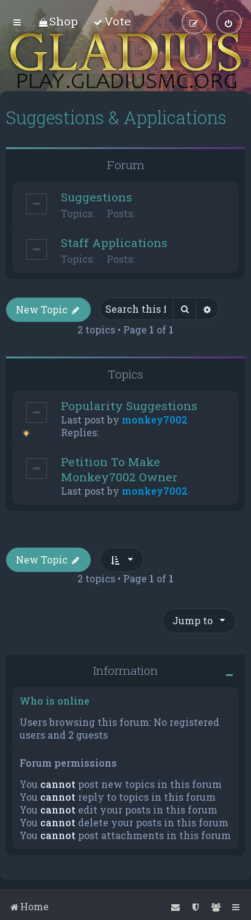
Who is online (54, 700)
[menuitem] (58, 21)
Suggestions (96, 196)
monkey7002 (155, 419)
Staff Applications (114, 241)
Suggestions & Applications (116, 117)
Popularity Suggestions (129, 405)
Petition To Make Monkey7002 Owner (119, 469)
